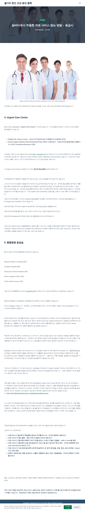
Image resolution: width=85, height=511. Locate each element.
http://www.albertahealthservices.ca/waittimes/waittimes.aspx (27, 393)
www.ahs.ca (41, 154)
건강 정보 (42, 20)
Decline (77, 507)
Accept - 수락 (68, 507)
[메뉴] (80, 3)
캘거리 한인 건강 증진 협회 (18, 3)
